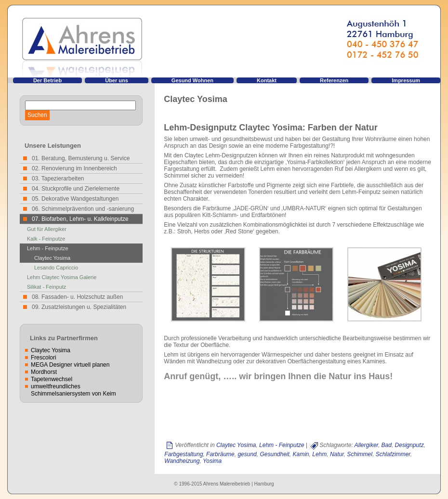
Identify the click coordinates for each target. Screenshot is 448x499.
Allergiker (366, 445)
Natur (337, 454)
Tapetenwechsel (51, 379)
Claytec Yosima (52, 258)
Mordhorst (44, 372)
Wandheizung (181, 461)
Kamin (301, 454)
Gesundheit (274, 454)
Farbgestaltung (183, 454)
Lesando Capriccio (56, 267)
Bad (387, 445)
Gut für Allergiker (46, 229)
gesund (246, 454)
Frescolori (43, 357)
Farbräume (220, 454)
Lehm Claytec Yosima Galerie (61, 277)
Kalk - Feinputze (46, 239)
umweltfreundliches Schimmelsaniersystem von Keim (73, 390)
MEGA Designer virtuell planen (70, 364)
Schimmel (359, 454)
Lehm (319, 454)
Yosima (212, 461)
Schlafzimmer (393, 454)
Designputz (409, 445)
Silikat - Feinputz (46, 287)
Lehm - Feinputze (47, 248)
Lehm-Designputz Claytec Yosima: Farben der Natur (270, 127)
